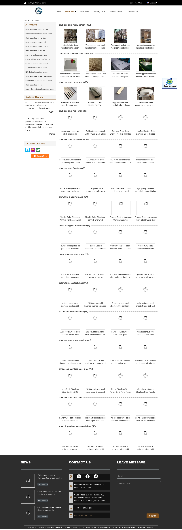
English (153, 3)
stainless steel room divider (37, 46)
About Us (84, 11)
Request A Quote (136, 3)
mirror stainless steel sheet (36, 63)
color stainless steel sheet (36, 68)
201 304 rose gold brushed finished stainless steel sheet (95, 306)
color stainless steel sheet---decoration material (49, 508)
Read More (43, 484)
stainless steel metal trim (35, 38)
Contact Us (132, 11)
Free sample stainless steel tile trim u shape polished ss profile (70, 105)
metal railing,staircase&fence (37, 59)
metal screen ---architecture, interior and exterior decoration (49, 493)
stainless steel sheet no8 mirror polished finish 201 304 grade (120, 277)
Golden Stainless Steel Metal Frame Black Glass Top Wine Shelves (95, 134)
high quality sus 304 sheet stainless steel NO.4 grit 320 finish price (145, 334)
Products (69, 11)
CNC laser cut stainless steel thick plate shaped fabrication (120, 363)
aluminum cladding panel (36, 55)
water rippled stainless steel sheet (39, 89)
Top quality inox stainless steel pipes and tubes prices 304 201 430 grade (95, 421)
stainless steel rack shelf (35, 42)
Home (58, 11)
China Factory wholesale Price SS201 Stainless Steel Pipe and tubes (145, 421)
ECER (151, 527)
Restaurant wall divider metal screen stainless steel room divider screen (120, 48)
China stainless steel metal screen (55, 527)
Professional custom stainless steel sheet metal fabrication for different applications (48, 477)
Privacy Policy (34, 527)
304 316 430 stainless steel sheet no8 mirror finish (70, 277)
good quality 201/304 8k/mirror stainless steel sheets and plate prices (145, 277)
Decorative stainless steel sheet (38, 33)
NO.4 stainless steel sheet (36, 72)
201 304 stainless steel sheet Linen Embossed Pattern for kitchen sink (95, 392)
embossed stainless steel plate (38, 80)
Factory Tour (99, 11)
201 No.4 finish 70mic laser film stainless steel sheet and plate (95, 334)
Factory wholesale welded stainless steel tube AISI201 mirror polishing (70, 421)
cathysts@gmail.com (37, 3)
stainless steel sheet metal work (38, 76)
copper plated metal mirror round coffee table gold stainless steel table (95, 191)
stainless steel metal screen (37, 29)
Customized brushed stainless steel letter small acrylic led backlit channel (95, 363)
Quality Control (116, 11)
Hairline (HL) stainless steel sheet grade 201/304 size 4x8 (120, 334)
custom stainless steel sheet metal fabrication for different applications (70, 363)
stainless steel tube (33, 85)
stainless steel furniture (35, 50)
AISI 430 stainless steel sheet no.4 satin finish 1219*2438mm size (70, 334)
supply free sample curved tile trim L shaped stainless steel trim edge (120, 105)
